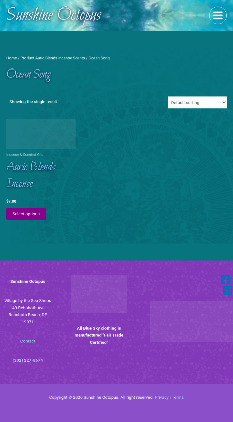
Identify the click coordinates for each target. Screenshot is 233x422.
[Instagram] (228, 290)
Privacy (161, 397)
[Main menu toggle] (218, 16)
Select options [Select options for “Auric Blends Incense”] (26, 213)
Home (11, 58)
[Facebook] (226, 280)
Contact (27, 340)
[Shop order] (197, 102)
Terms (178, 397)
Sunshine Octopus (53, 15)
